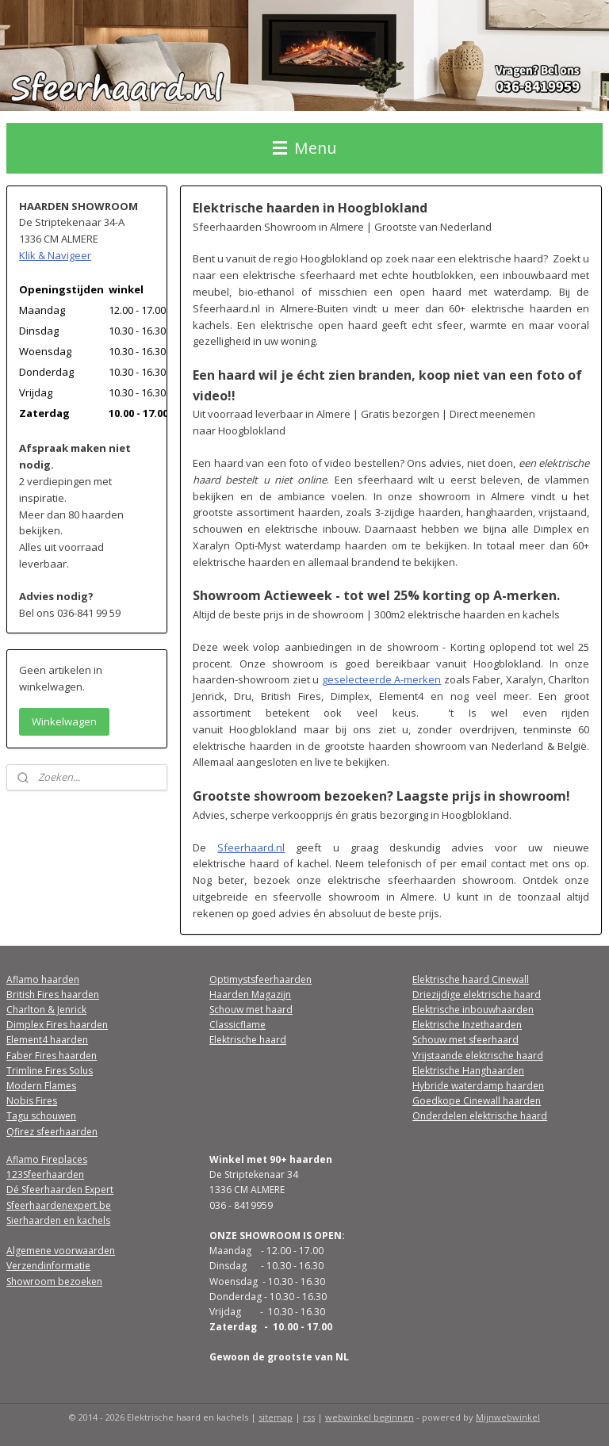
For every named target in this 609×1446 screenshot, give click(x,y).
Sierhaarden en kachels (58, 1220)
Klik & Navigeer (55, 255)
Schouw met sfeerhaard (465, 1039)
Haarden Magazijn (250, 994)
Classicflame (237, 1024)
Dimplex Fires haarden (57, 1024)
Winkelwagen (64, 721)
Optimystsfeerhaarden (260, 979)
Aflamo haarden (42, 979)
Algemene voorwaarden (60, 1250)
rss (309, 1417)
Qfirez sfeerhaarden (52, 1131)
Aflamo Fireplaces (46, 1159)
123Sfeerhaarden (45, 1174)
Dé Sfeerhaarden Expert (59, 1189)
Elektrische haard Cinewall (470, 979)
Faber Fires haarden (51, 1055)
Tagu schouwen (41, 1116)
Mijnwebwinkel (508, 1417)
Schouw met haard (251, 1009)
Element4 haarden (47, 1039)
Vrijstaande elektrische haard (477, 1055)
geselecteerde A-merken (382, 679)
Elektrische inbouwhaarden (473, 1009)
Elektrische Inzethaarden (467, 1024)
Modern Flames (41, 1085)
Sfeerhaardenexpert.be (58, 1205)
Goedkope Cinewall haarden (476, 1100)
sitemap (276, 1417)
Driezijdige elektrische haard (476, 994)
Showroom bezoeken (54, 1281)
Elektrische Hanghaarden (468, 1070)
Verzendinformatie (48, 1265)
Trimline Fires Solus (49, 1070)
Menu (304, 148)
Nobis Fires (31, 1100)
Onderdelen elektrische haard (479, 1116)
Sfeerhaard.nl (251, 847)
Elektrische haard (247, 1039)
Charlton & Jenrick (46, 1009)
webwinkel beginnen (369, 1417)
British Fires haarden (52, 994)
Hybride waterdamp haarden (478, 1085)
